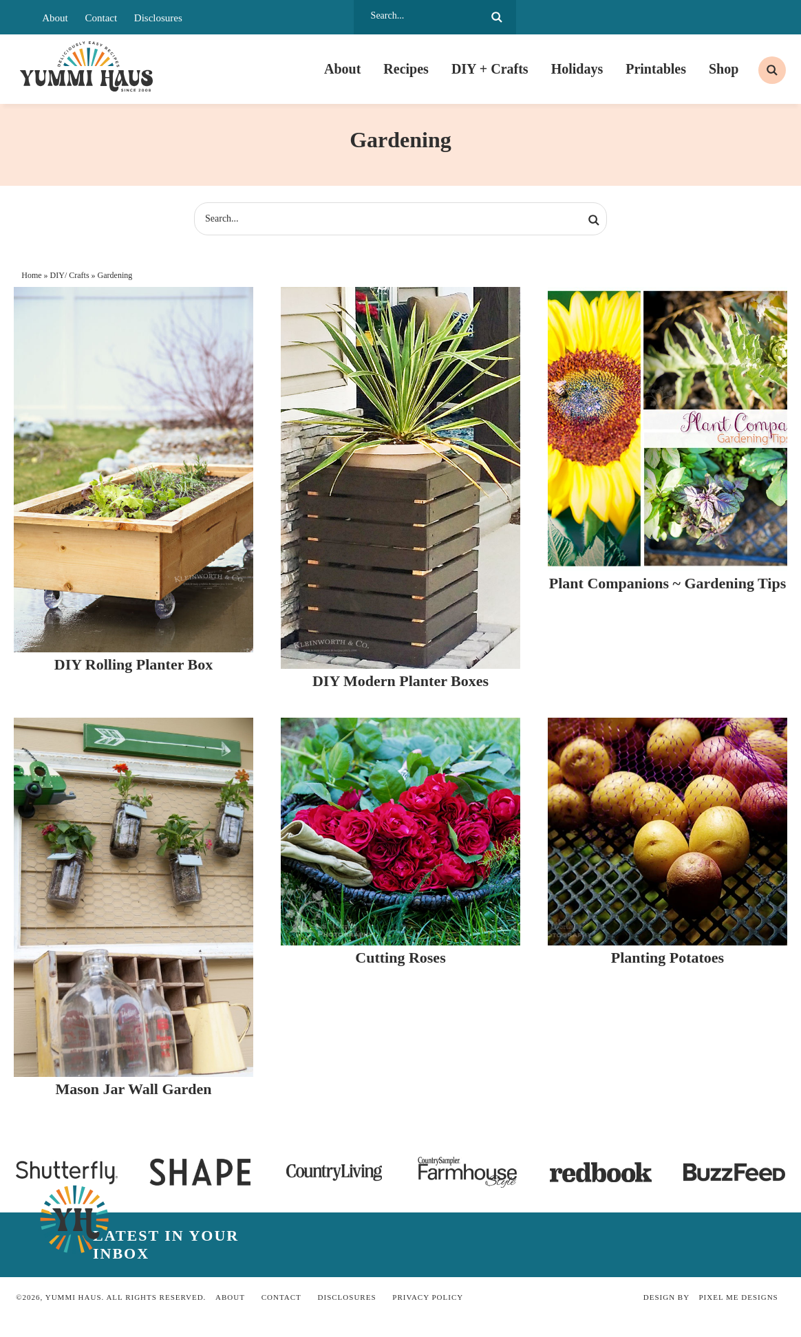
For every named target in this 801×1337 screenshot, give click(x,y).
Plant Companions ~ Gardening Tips (667, 588)
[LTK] (708, 17)
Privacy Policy (427, 1302)
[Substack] (686, 17)
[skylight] (732, 17)
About (55, 17)
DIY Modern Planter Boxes (400, 685)
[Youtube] (662, 17)
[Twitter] (639, 17)
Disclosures (158, 17)
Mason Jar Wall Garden (133, 1094)
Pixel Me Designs (738, 1302)
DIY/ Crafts (69, 280)
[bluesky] (755, 17)
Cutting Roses (400, 962)
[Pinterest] (593, 17)
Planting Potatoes (667, 962)
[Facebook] (569, 17)
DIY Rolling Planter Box (133, 669)
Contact (101, 17)
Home (31, 280)
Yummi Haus (86, 68)
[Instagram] (616, 17)
